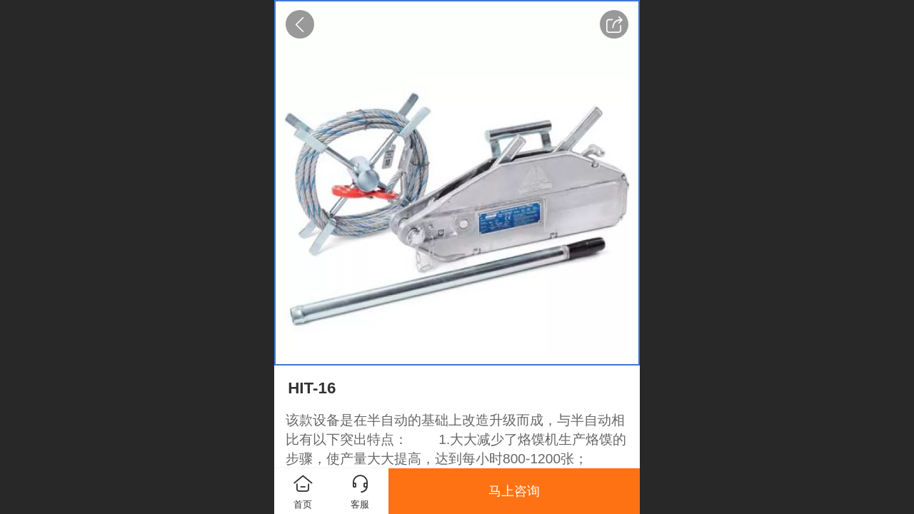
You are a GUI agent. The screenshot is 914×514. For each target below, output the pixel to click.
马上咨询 (514, 491)
